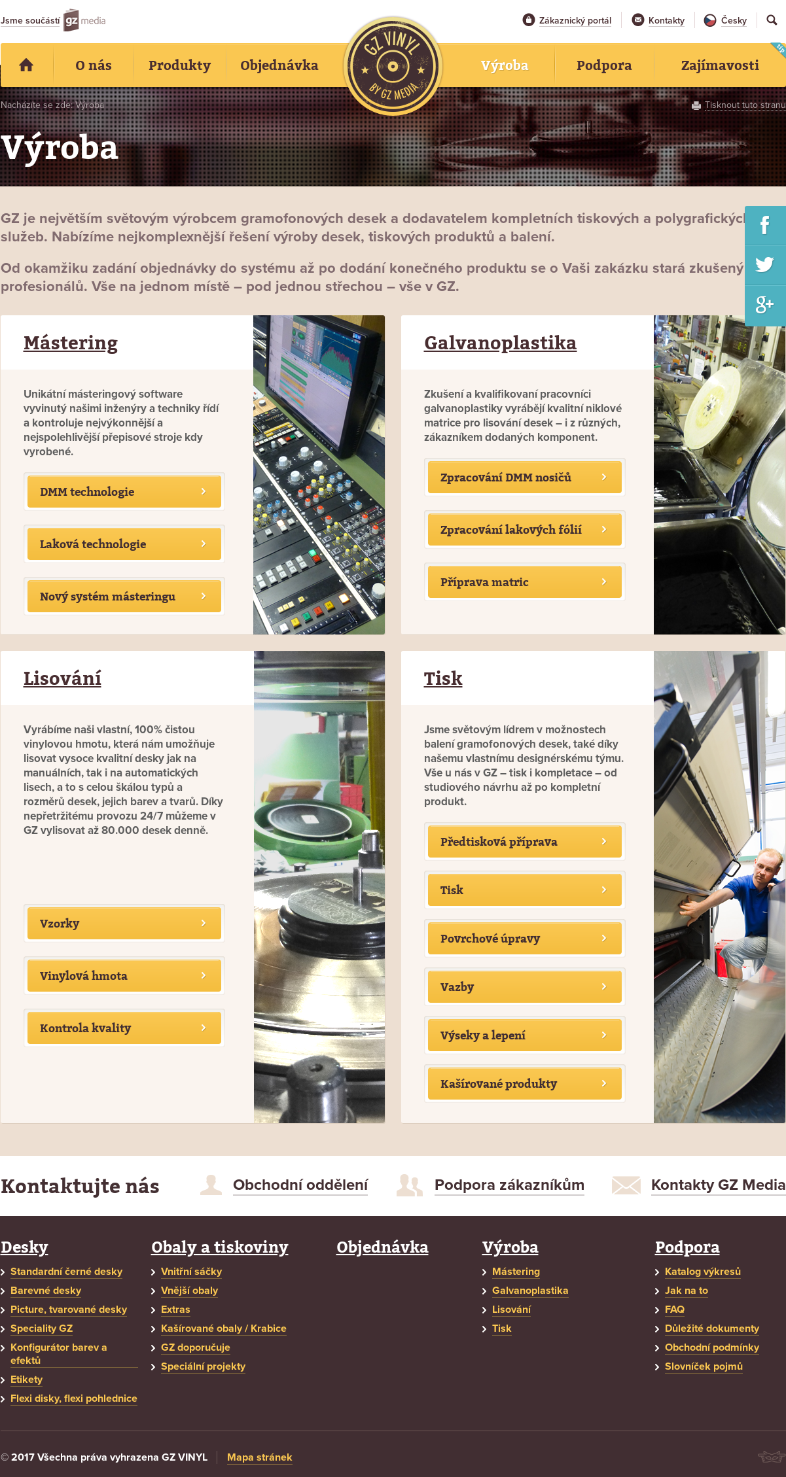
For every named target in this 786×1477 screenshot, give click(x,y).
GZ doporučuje (195, 1347)
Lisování (62, 678)
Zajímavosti (720, 65)
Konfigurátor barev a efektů (58, 1354)
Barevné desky (45, 1290)
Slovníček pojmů (704, 1366)
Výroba (510, 1246)
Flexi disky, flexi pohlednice (73, 1398)
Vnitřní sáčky (191, 1271)
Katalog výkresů (703, 1271)
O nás (93, 65)
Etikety (26, 1379)
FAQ (675, 1309)
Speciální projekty (203, 1366)
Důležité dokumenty (712, 1328)
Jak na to (686, 1290)
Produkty (180, 65)
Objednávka (382, 1246)
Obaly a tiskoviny (220, 1246)
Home (27, 65)
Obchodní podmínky (712, 1347)
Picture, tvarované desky (68, 1309)
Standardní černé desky (66, 1271)
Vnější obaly (189, 1290)
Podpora (687, 1246)
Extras (175, 1309)
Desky (24, 1246)
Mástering (71, 342)
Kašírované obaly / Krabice (224, 1328)
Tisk (443, 678)
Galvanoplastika (500, 342)
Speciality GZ (41, 1328)
